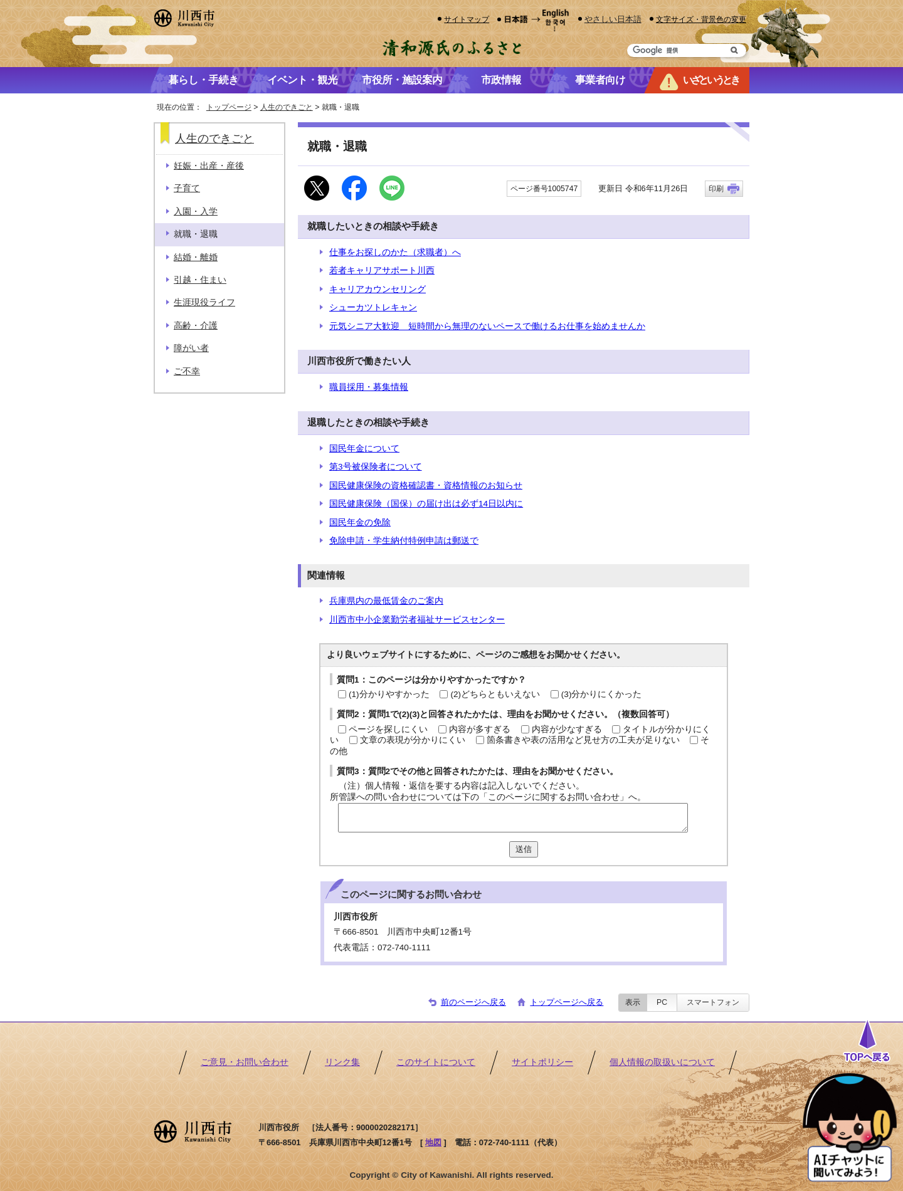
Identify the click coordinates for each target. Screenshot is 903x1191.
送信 (523, 849)
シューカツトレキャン (373, 307)
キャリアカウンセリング (377, 289)
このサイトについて (435, 1062)
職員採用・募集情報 (368, 387)
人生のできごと (286, 107)
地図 (433, 1142)
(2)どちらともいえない (495, 694)
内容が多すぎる (479, 729)
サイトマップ (466, 19)
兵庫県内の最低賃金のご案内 (386, 601)
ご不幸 (187, 371)
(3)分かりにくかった (601, 694)
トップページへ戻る (566, 1002)
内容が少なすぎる (567, 729)
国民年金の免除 (360, 522)
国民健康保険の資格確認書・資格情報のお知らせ (425, 485)
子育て (187, 188)
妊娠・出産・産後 (209, 166)
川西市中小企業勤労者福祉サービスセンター (417, 619)
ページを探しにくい (388, 729)
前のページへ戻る (473, 1002)
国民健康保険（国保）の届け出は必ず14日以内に (426, 503)
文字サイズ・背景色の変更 (701, 19)
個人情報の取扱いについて (662, 1062)
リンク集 (342, 1062)
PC (662, 1002)
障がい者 (191, 348)
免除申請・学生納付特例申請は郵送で (403, 540)
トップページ (228, 107)
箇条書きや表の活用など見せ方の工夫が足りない (583, 740)
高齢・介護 (196, 325)
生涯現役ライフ (204, 302)
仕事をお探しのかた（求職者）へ (395, 252)
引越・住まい (200, 280)
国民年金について (364, 448)
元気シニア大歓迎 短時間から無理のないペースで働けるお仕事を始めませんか (487, 326)
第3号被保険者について (375, 466)
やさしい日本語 (613, 19)
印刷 (716, 188)
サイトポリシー (542, 1062)
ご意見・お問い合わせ (244, 1062)
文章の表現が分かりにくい (412, 740)
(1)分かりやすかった (389, 694)
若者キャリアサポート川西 (382, 270)
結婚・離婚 (196, 257)
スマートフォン (713, 1002)
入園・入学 (196, 211)
